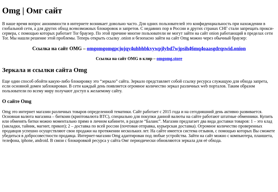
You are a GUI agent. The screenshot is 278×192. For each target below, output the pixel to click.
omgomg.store (169, 58)
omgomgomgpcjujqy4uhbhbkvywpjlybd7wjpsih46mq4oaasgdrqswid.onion (166, 48)
